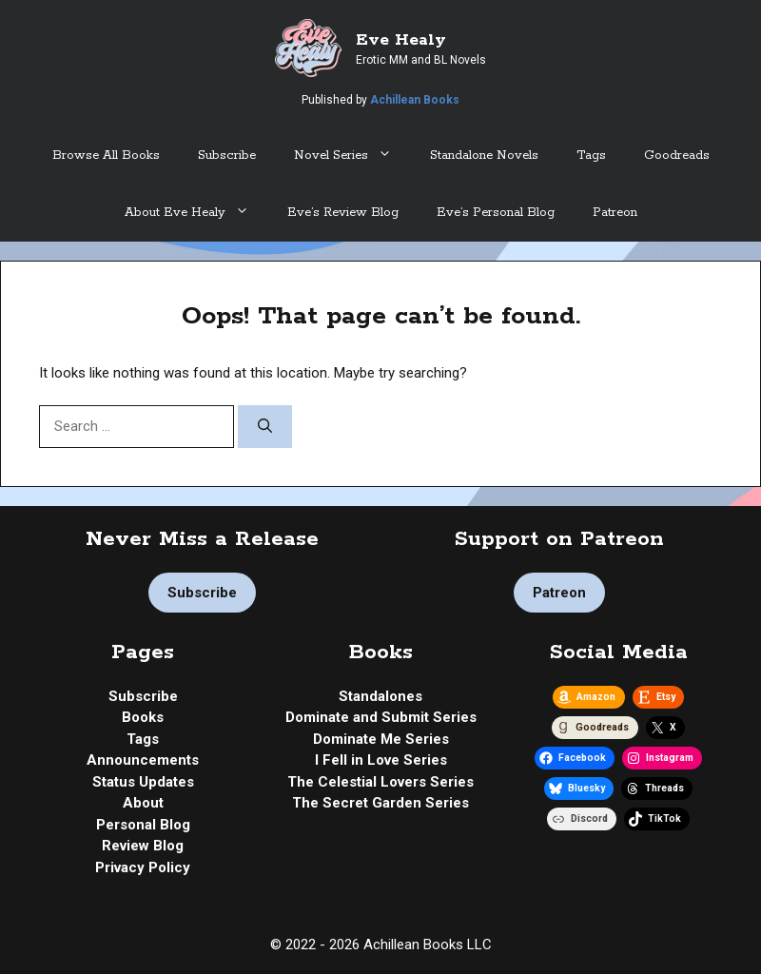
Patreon (615, 213)
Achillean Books (414, 100)
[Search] (265, 426)
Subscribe (227, 155)
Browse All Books (106, 155)
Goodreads (677, 155)
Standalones (380, 696)
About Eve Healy (196, 213)
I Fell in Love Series (381, 760)
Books (143, 717)
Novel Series (352, 156)
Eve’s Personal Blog (496, 213)
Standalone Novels (484, 155)
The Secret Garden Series (380, 802)
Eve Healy (401, 39)
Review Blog (143, 845)
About (143, 802)
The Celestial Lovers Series (380, 781)
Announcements (143, 760)
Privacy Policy (142, 867)
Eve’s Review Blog (343, 213)
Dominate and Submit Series (381, 717)
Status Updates (143, 781)
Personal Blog (143, 824)
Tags (591, 155)
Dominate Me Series (381, 739)
